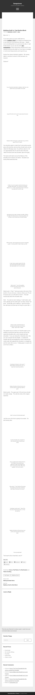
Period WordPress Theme (13, 693)
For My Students (23, 570)
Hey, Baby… (7, 653)
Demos (11, 570)
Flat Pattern (16, 570)
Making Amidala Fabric (9, 580)
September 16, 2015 (12, 31)
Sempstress (17, 3)
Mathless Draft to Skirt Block (10, 585)
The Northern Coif (13, 682)
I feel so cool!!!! (8, 657)
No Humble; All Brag (9, 652)
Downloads (7, 650)
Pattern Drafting (7, 571)
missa (19, 31)
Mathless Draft (15, 575)
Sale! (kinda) (8, 655)
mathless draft (11, 40)
